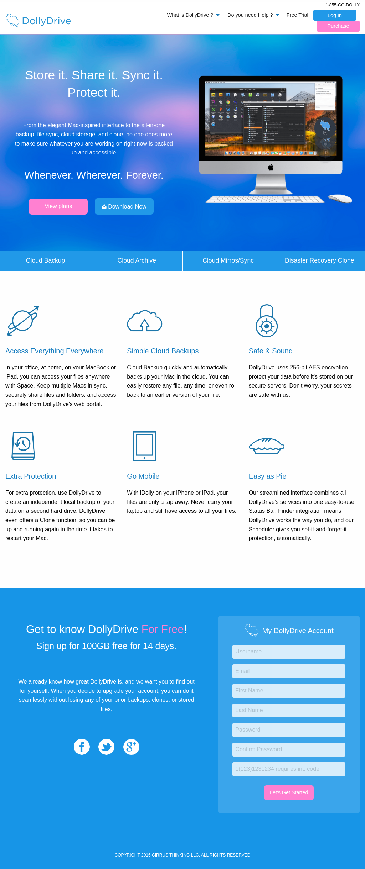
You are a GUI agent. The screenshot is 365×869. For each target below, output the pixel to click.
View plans (58, 206)
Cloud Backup (45, 260)
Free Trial (297, 15)
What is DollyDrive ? (190, 15)
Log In (335, 15)
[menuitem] (191, 15)
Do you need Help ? (250, 15)
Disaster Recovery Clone (319, 260)
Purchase (338, 26)
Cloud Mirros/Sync (228, 260)
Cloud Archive (137, 260)
